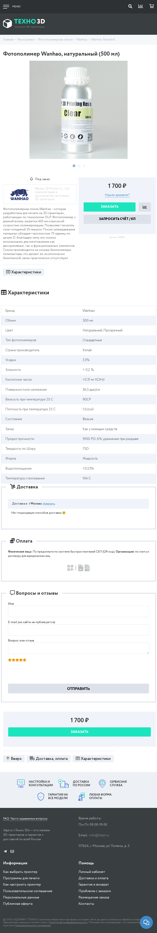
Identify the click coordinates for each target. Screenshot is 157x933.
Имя (11, 603)
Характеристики (23, 272)
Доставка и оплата (93, 878)
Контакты (86, 903)
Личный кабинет (91, 872)
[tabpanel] (78, 110)
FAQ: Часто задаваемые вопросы (25, 819)
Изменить (49, 503)
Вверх (14, 759)
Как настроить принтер (22, 884)
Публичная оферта (18, 903)
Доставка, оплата (49, 759)
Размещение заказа (93, 897)
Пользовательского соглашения (33, 925)
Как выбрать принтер (20, 872)
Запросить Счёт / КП (117, 219)
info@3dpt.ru (99, 835)
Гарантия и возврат (93, 884)
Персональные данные (21, 897)
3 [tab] (84, 166)
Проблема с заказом (94, 891)
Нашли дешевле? (117, 195)
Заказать (109, 206)
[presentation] (39, 674)
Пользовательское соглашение (27, 891)
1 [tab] (74, 166)
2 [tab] (79, 166)
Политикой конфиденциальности (68, 922)
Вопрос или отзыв (21, 640)
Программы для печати (21, 878)
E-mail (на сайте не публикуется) (31, 622)
